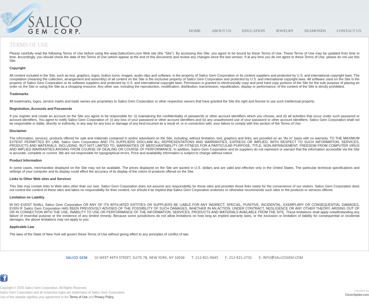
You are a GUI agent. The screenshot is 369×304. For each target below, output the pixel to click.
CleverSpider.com (357, 295)
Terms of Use (78, 297)
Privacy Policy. (104, 297)
